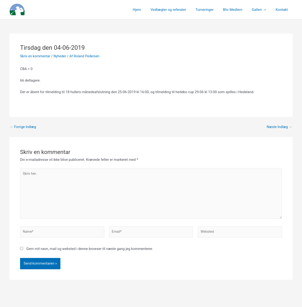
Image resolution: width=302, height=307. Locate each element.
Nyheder (61, 56)
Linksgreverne (54, 9)
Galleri (262, 9)
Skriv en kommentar (35, 56)
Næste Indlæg (279, 127)
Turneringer (213, 10)
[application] (267, 9)
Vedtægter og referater (179, 10)
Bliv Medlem (238, 10)
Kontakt (283, 10)
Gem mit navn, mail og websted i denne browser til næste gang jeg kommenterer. (89, 251)
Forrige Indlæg (23, 127)
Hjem (150, 10)
